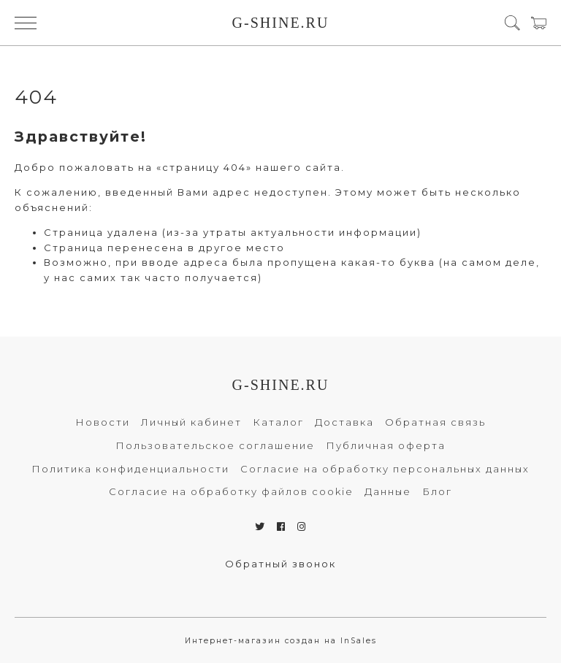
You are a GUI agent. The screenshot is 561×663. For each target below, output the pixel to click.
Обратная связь (435, 422)
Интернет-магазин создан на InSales (281, 640)
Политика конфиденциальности (130, 469)
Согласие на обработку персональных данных (385, 469)
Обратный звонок (280, 564)
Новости (102, 422)
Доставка (344, 422)
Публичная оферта (386, 445)
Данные (388, 491)
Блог (437, 491)
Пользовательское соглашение (215, 445)
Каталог (278, 422)
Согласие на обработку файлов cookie (231, 491)
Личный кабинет (191, 422)
